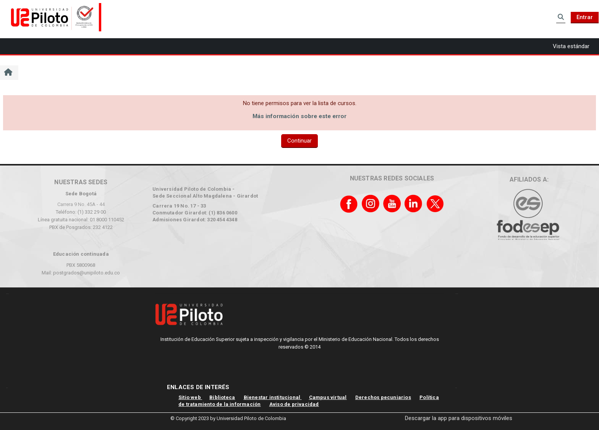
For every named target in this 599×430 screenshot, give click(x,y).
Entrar (584, 17)
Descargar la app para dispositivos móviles (458, 418)
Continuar (299, 140)
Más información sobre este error (299, 116)
